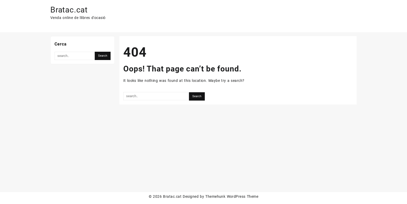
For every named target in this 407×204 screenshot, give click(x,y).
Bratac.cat (69, 9)
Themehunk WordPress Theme (231, 196)
